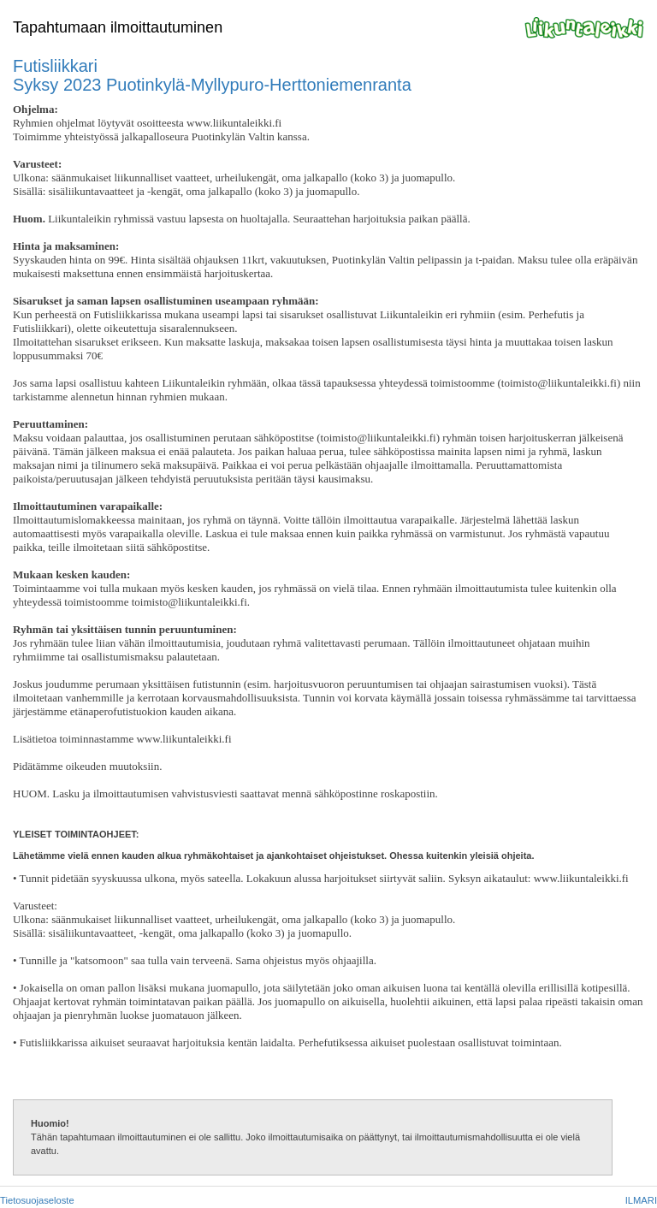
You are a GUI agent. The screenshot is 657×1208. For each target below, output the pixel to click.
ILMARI (641, 1200)
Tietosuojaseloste (37, 1200)
